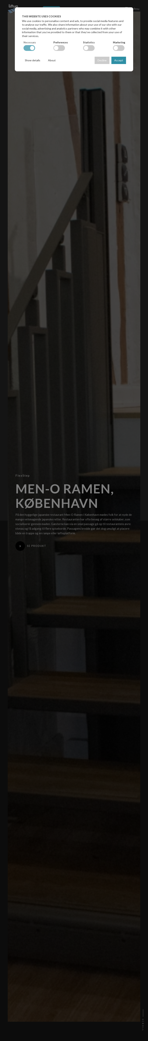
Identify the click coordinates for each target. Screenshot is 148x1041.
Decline (102, 60)
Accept (118, 60)
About (52, 60)
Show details (32, 60)
